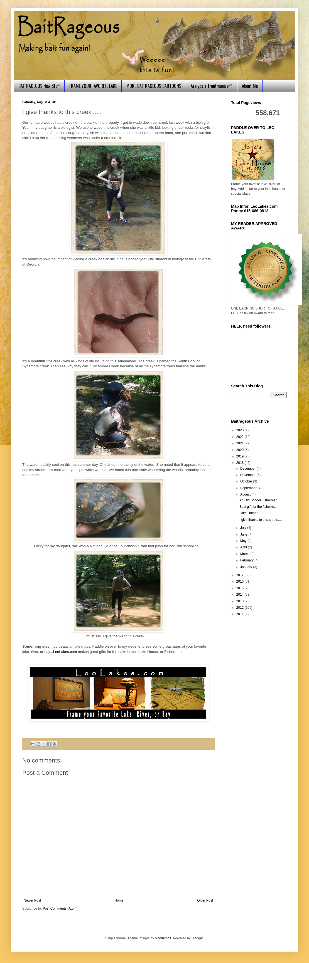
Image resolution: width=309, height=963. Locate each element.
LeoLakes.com (65, 652)
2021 (240, 443)
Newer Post (32, 900)
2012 (240, 608)
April (244, 547)
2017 (240, 575)
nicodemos (163, 938)
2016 (240, 581)
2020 (240, 450)
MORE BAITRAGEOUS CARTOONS (153, 86)
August (246, 494)
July (243, 528)
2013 (240, 601)
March (245, 554)
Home (119, 900)
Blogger (197, 938)
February (247, 560)
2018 (240, 463)
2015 (240, 588)
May (243, 541)
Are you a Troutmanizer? (211, 86)
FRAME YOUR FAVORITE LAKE (93, 86)
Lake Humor (248, 513)
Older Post (205, 900)
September (249, 488)
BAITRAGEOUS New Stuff (39, 86)
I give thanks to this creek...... (261, 520)
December (248, 469)
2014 (240, 594)
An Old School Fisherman (258, 500)
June (244, 534)
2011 (240, 614)
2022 (240, 437)
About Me (250, 86)
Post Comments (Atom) (60, 908)
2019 (240, 456)
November (248, 475)
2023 (240, 430)
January (246, 567)
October (246, 481)
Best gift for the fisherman (258, 507)
